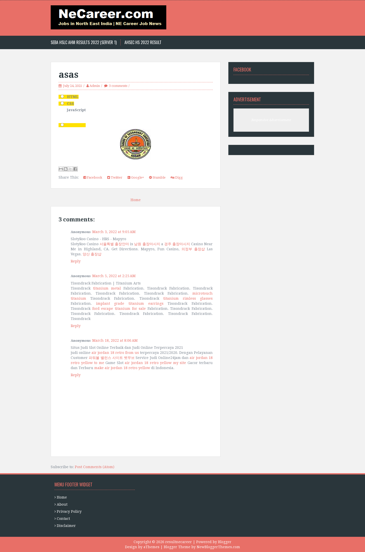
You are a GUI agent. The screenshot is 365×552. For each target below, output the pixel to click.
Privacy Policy (69, 511)
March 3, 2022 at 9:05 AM (114, 232)
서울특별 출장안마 (114, 244)
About (62, 504)
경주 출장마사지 (177, 244)
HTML (73, 97)
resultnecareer (178, 542)
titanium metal (107, 288)
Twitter (114, 177)
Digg (177, 177)
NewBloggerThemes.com (218, 547)
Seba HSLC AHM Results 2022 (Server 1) (84, 42)
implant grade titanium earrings (129, 303)
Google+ (135, 177)
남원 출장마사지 (147, 244)
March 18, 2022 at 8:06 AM (115, 340)
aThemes (151, 547)
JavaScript (76, 110)
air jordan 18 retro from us (115, 353)
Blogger (224, 542)
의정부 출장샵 (193, 249)
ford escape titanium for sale (119, 309)
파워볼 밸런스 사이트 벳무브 (112, 358)
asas (68, 74)
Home (136, 200)
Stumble (157, 177)
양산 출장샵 (92, 254)
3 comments (118, 86)
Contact (63, 519)
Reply (76, 261)
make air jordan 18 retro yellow (122, 368)
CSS (70, 104)
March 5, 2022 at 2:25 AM (114, 276)
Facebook (92, 177)
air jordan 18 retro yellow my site (155, 363)
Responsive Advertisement (271, 120)
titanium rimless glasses (188, 298)
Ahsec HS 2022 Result (142, 42)
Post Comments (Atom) (94, 467)
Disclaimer (66, 526)
